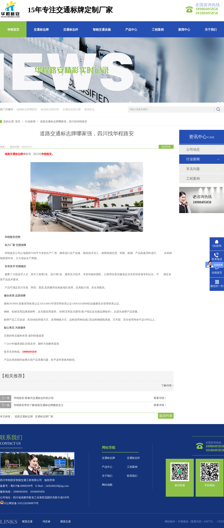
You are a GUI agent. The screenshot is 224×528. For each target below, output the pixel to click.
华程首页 (13, 29)
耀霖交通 (27, 521)
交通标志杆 (70, 29)
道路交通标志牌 (24, 416)
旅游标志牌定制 (50, 109)
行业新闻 (30, 121)
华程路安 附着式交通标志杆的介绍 (34, 398)
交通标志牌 (41, 29)
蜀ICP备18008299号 (21, 486)
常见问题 (193, 169)
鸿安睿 (46, 521)
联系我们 (132, 475)
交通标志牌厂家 (44, 416)
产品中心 (131, 29)
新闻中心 (184, 29)
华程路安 (46, 154)
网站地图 (107, 484)
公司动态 (193, 149)
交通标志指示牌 (72, 109)
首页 (18, 121)
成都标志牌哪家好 (26, 109)
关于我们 (211, 29)
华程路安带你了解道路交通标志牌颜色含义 (38, 405)
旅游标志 (89, 109)
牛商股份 (183, 521)
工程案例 (158, 29)
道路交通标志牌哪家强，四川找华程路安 (63, 121)
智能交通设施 (102, 29)
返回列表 (166, 146)
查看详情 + (160, 398)
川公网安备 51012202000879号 (19, 503)
